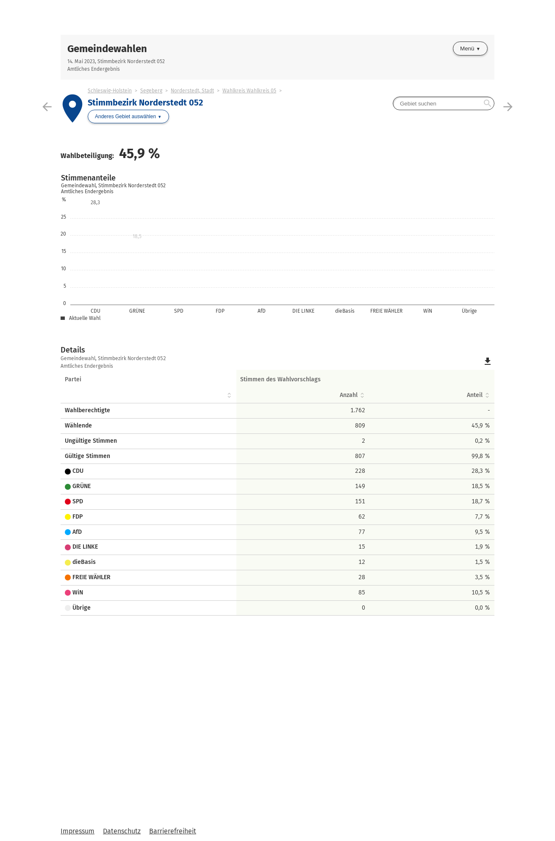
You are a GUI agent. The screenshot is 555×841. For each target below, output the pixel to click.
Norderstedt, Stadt (192, 91)
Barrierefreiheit (172, 831)
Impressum (77, 831)
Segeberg (151, 91)
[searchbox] (443, 103)
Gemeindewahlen (107, 49)
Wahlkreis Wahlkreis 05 (249, 91)
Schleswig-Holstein (110, 91)
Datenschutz (122, 831)
